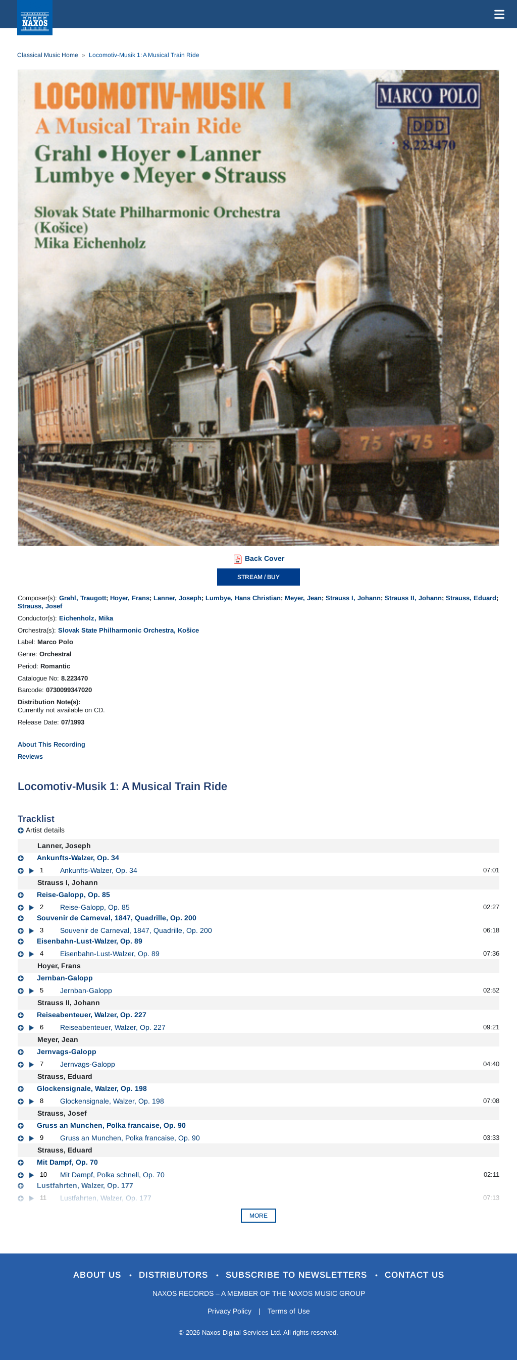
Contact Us (414, 1275)
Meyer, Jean (303, 598)
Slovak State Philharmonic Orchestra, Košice (128, 630)
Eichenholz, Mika (86, 618)
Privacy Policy (229, 1311)
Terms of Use (289, 1311)
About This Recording (51, 744)
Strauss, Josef (40, 606)
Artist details (45, 830)
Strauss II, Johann (413, 598)
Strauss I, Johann (353, 598)
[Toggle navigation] (497, 14)
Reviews (30, 756)
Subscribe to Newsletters (298, 1275)
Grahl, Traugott (82, 598)
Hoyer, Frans (129, 598)
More (258, 1215)
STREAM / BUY (258, 577)
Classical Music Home (47, 55)
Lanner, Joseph (177, 598)
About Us (98, 1275)
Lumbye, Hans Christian (243, 598)
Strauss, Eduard (471, 598)
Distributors (175, 1275)
